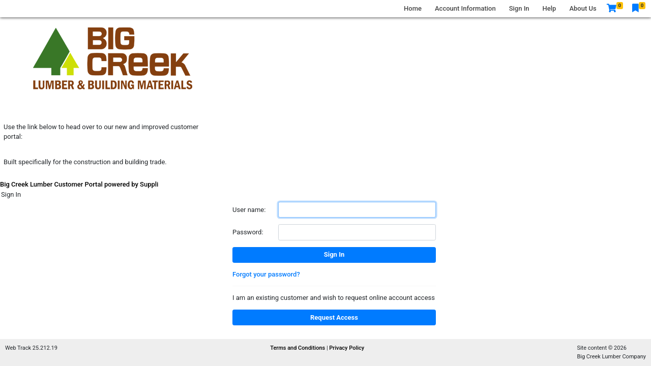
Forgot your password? (266, 274)
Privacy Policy (346, 348)
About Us (582, 8)
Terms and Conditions (298, 348)
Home (413, 8)
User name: (248, 210)
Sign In (519, 8)
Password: (247, 232)
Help (549, 8)
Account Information (465, 8)
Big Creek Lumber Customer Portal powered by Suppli (79, 184)
